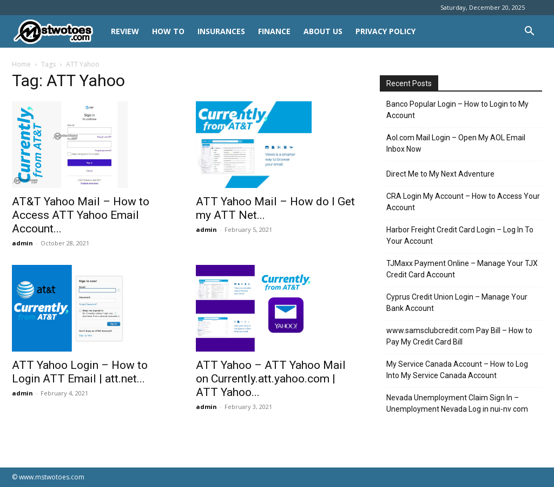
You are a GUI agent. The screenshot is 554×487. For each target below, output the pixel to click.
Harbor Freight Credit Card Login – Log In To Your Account (459, 235)
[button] (529, 32)
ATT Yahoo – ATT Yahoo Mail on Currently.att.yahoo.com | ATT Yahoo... (271, 379)
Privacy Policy (385, 31)
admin (22, 243)
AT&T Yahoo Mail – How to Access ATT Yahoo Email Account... (80, 215)
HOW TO (168, 31)
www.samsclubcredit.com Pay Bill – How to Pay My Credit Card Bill (459, 336)
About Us (323, 31)
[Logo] (58, 31)
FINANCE (274, 31)
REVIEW (125, 31)
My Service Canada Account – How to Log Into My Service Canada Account (457, 370)
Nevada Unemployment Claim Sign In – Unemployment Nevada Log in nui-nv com (457, 403)
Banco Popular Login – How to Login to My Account (457, 110)
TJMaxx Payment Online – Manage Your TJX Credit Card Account (462, 269)
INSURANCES (221, 31)
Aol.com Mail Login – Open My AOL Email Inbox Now (455, 143)
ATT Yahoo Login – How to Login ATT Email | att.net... (80, 372)
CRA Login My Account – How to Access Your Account (463, 202)
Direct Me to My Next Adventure (440, 174)
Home (21, 64)
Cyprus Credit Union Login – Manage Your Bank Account (456, 303)
